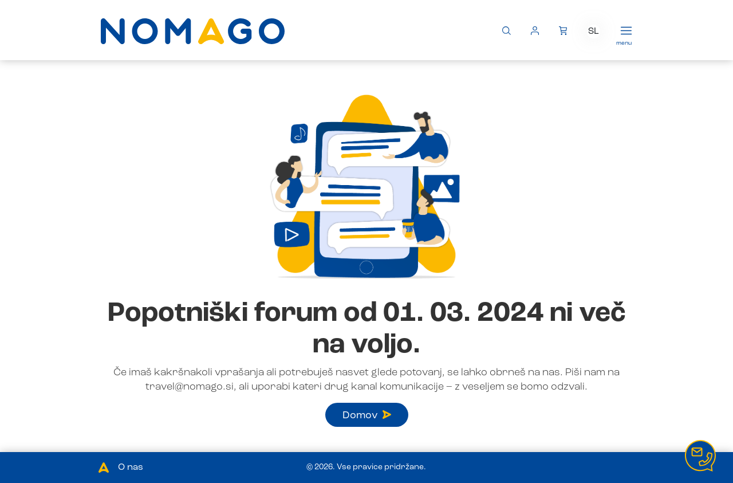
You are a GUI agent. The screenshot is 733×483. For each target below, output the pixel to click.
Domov (366, 415)
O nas (130, 467)
